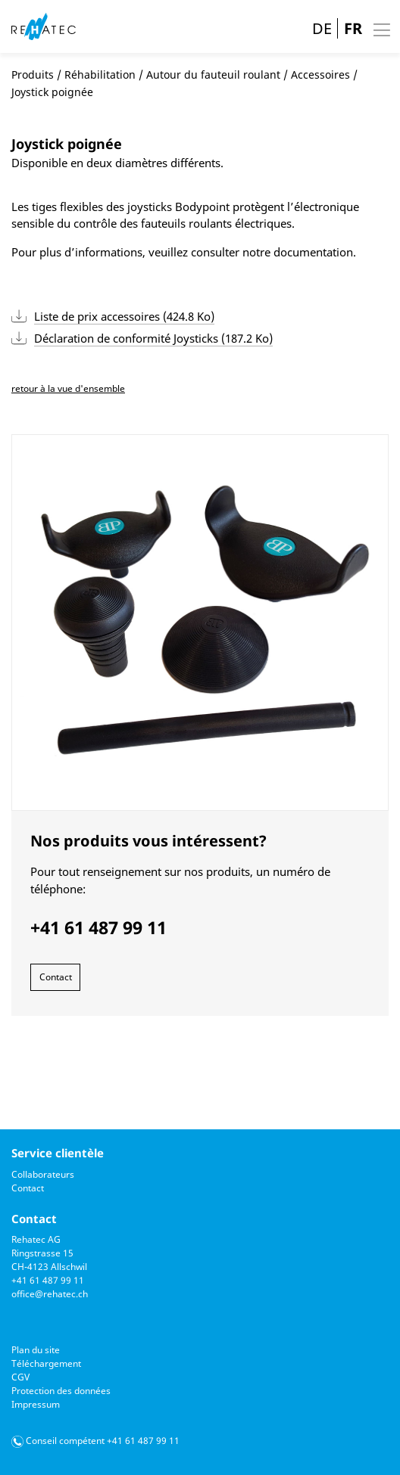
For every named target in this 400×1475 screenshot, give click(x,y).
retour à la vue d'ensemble (68, 388)
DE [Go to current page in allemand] (322, 28)
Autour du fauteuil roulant (213, 74)
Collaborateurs (42, 1174)
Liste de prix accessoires (124, 316)
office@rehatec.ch (49, 1293)
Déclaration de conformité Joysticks (153, 338)
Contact (55, 976)
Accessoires (320, 74)
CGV (20, 1377)
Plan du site (35, 1349)
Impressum (35, 1404)
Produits (32, 74)
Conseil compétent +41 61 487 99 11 (103, 1440)
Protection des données (61, 1390)
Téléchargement (46, 1363)
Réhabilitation (100, 74)
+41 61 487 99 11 (47, 1280)
